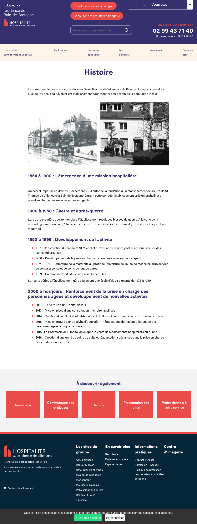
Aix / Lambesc (84, 460)
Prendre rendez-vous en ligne (93, 6)
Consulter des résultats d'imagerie (97, 15)
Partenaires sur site (116, 459)
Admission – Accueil (147, 465)
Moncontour (83, 480)
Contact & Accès (144, 460)
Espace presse (113, 464)
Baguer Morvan (85, 465)
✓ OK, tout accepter (88, 517)
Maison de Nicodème (88, 475)
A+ (145, 4)
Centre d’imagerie (173, 449)
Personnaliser (115, 517)
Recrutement (156, 50)
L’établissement (60, 50)
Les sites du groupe (86, 449)
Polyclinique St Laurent (89, 490)
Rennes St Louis (85, 495)
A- (137, 4)
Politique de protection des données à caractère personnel (149, 474)
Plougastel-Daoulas (87, 485)
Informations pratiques (146, 449)
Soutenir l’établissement (21, 488)
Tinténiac (81, 500)
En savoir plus (117, 446)
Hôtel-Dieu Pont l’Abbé (89, 470)
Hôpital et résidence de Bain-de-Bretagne (22, 15)
